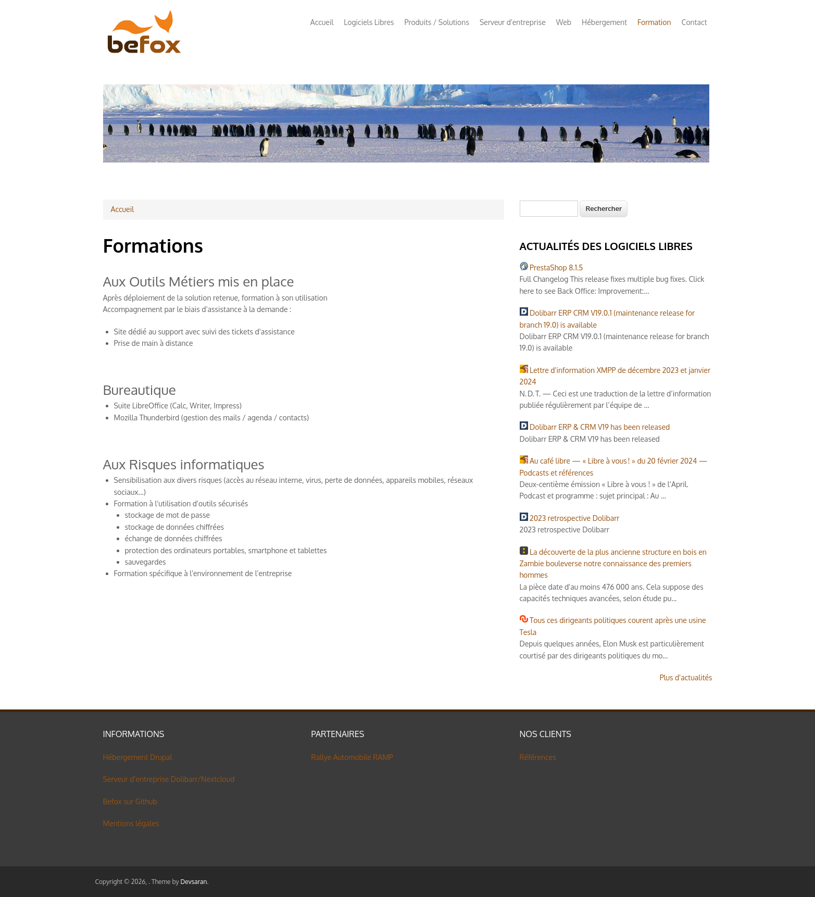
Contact (694, 22)
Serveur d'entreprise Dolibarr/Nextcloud (169, 779)
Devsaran (193, 882)
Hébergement (604, 22)
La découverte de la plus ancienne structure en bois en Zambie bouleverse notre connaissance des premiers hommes (613, 563)
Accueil (322, 22)
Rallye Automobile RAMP (352, 757)
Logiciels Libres (369, 22)
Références (538, 757)
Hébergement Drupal (137, 757)
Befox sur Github (130, 801)
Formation (654, 22)
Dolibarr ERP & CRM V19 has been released (600, 426)
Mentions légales (131, 823)
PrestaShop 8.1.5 (556, 267)
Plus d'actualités (686, 677)
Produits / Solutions (437, 22)
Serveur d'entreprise (513, 22)
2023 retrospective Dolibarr (574, 518)
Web (563, 22)
